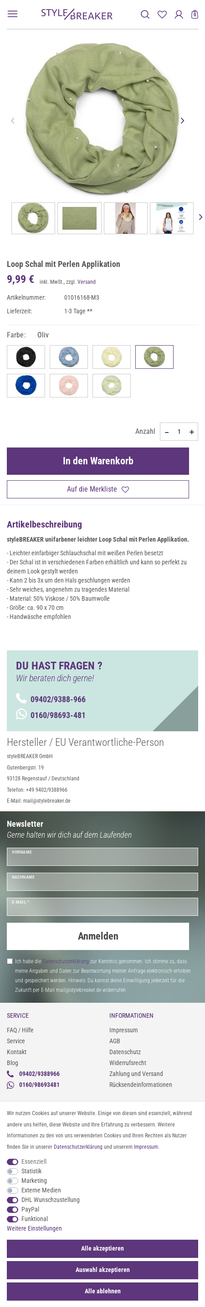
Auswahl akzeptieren (103, 1269)
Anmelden (98, 936)
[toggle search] (145, 14)
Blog (12, 1062)
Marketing (34, 1180)
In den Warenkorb (98, 461)
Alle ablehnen (103, 1291)
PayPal (30, 1209)
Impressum (123, 1030)
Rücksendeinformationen (140, 1084)
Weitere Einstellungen (34, 1228)
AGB (114, 1041)
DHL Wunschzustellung (50, 1199)
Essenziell (33, 1161)
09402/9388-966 (51, 699)
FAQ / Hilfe (20, 1030)
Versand (86, 282)
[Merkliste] (162, 14)
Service (16, 1041)
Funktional (34, 1218)
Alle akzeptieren (102, 1248)
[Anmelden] (178, 14)
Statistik (31, 1171)
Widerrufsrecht (127, 1062)
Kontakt (16, 1052)
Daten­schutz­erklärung (78, 1147)
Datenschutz (125, 1052)
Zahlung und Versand (136, 1073)
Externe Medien (41, 1190)
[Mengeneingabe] (179, 431)
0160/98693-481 (51, 715)
